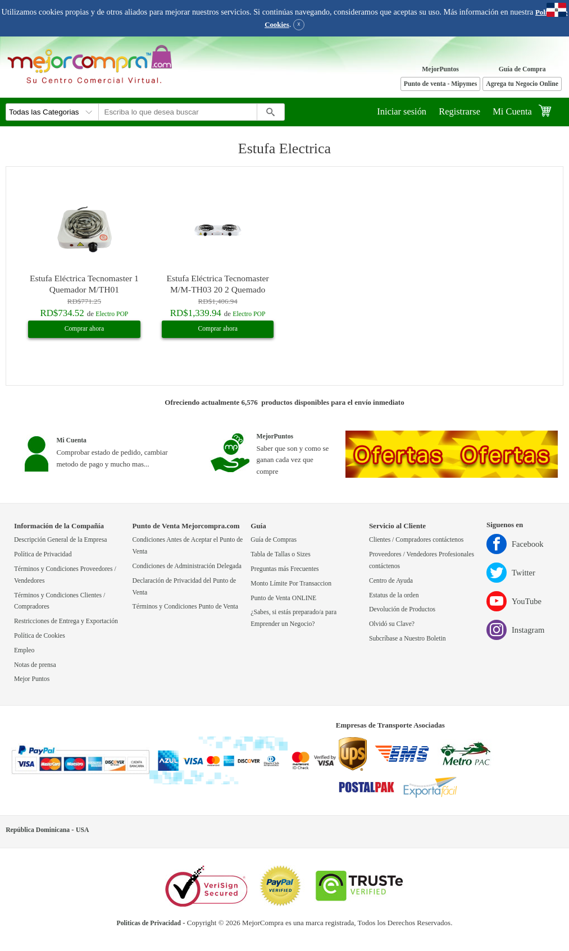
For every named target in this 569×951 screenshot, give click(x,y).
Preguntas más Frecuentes (284, 569)
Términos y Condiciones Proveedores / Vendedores (65, 574)
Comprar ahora (84, 328)
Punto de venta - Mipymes (440, 84)
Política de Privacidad (43, 554)
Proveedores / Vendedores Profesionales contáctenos (421, 560)
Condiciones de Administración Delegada (187, 566)
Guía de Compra (522, 69)
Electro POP (111, 314)
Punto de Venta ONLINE (283, 598)
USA (82, 830)
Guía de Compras (274, 539)
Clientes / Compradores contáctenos (416, 539)
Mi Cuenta (512, 111)
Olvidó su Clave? (392, 624)
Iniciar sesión (401, 111)
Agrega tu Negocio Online (522, 84)
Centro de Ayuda (391, 580)
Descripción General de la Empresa (60, 539)
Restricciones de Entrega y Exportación (66, 621)
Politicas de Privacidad (149, 923)
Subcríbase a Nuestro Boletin (407, 638)
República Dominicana (38, 830)
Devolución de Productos (402, 609)
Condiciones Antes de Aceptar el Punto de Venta (188, 545)
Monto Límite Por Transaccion (291, 583)
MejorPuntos (440, 69)
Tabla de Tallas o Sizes (281, 554)
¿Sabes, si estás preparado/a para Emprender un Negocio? (293, 618)
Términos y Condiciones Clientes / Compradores (59, 601)
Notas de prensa (35, 665)
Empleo (24, 650)
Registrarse (459, 111)
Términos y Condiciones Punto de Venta (185, 606)
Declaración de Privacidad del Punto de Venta (184, 586)
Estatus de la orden (394, 595)
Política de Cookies (39, 635)
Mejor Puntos (31, 679)
